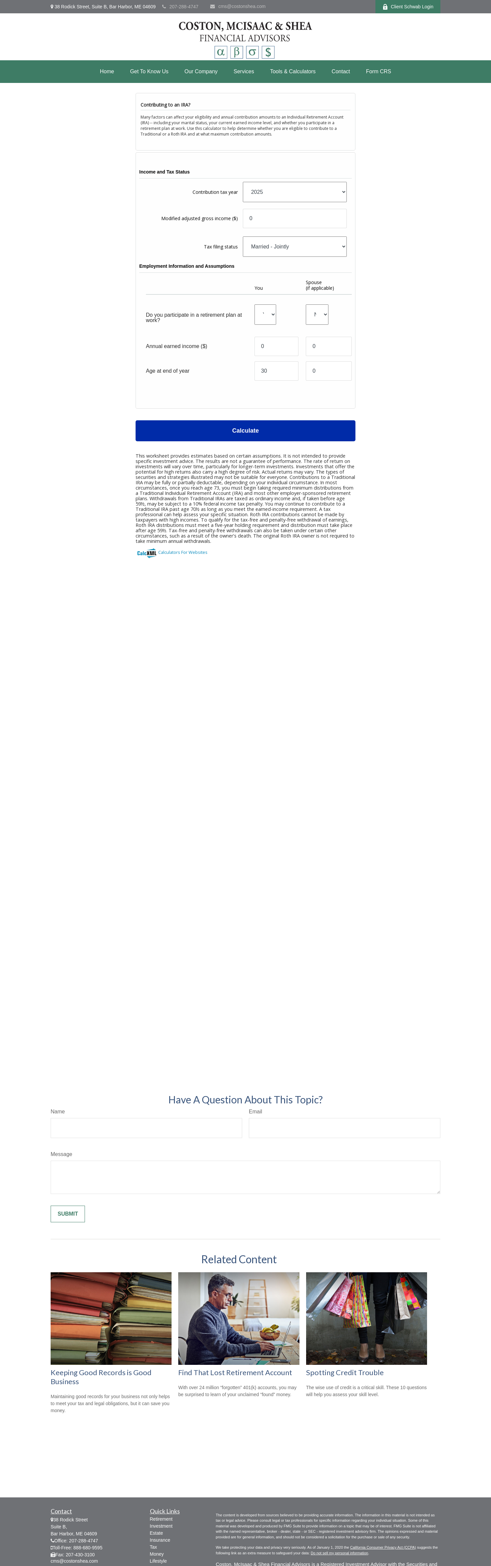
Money (157, 1554)
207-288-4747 (180, 6)
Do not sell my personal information (339, 1553)
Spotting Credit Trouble (345, 1372)
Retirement (161, 1519)
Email (255, 1111)
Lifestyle (158, 1561)
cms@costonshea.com (237, 6)
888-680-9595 (87, 1547)
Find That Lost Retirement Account (235, 1372)
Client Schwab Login (407, 7)
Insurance (160, 1540)
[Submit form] (68, 1214)
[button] (107, 71)
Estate (156, 1533)
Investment (161, 1526)
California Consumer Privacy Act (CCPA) (383, 1547)
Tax (153, 1547)
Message (61, 1154)
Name (58, 1111)
